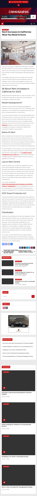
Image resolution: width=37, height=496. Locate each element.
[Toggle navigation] (31, 24)
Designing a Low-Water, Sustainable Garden (14, 350)
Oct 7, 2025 (18, 284)
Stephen (24, 266)
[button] (34, 23)
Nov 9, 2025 (18, 275)
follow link (4, 125)
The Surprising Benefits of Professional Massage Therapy (17, 356)
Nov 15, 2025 (18, 266)
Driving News (5, 29)
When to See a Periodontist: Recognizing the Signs (15, 353)
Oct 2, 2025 (6, 489)
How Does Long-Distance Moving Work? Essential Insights (17, 343)
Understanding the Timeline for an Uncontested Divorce (17, 346)
